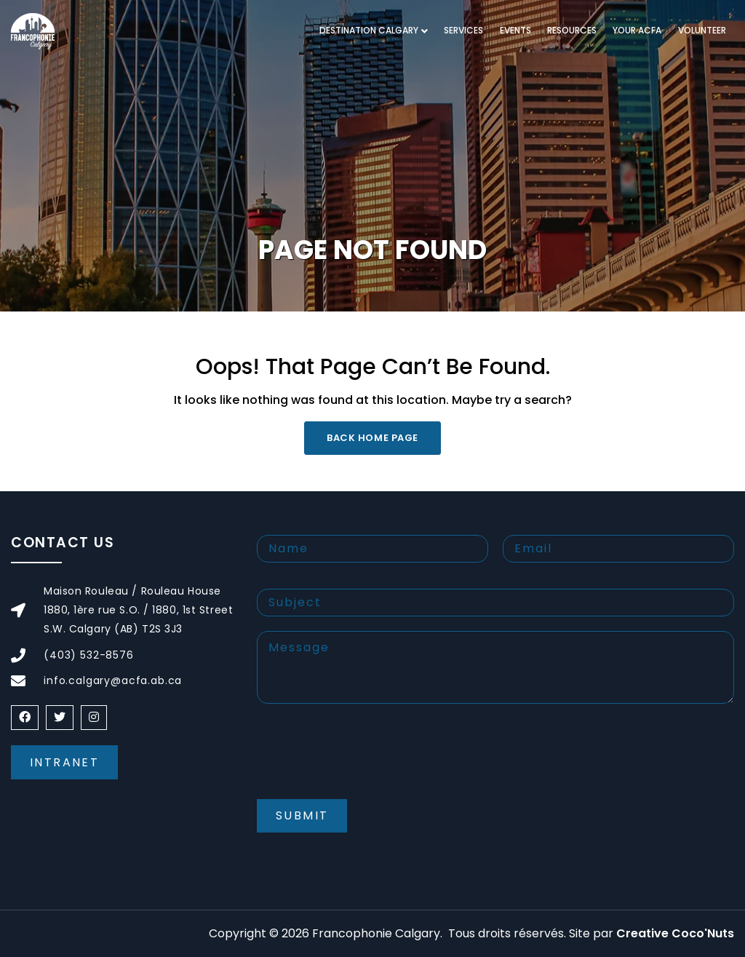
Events (515, 30)
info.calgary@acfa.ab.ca (113, 680)
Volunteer (702, 30)
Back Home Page (372, 438)
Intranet (64, 762)
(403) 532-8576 (89, 655)
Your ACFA (637, 30)
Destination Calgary (368, 30)
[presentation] (367, 763)
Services (463, 30)
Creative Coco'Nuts (675, 933)
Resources (572, 30)
